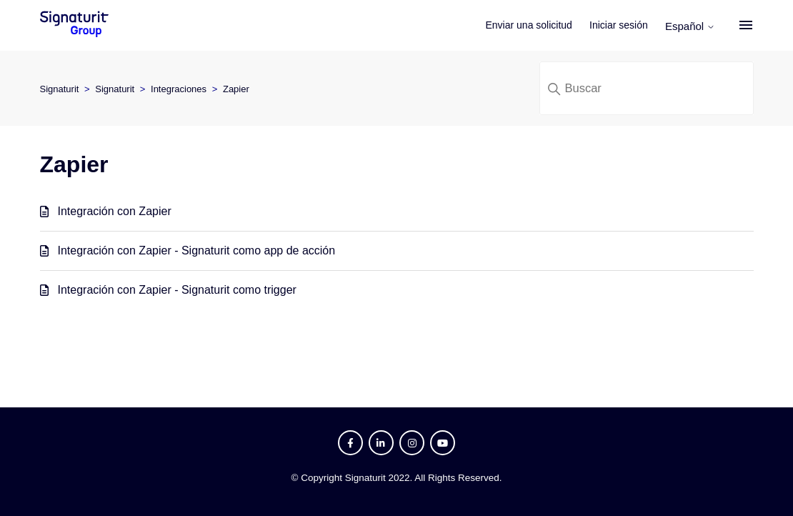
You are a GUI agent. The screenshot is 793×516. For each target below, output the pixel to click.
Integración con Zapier (114, 211)
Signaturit (59, 89)
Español (690, 26)
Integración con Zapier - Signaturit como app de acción (197, 250)
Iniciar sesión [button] (618, 25)
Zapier (236, 89)
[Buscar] (646, 88)
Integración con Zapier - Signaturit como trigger (177, 290)
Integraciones (178, 89)
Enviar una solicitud (529, 25)
